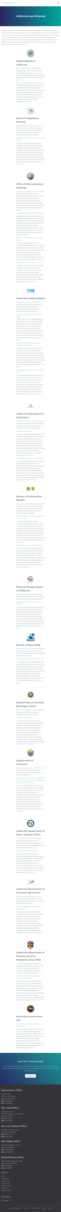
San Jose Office (9, 1107)
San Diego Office (10, 1141)
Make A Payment (6, 1190)
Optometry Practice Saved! (24, 431)
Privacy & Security (36, 1208)
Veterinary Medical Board (33, 302)
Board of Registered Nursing (34, 125)
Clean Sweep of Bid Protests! (25, 262)
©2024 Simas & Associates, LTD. (16, 1208)
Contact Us (4, 1188)
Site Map (49, 1208)
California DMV (24, 838)
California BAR (23, 504)
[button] (30, 1076)
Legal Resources (6, 1185)
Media (43, 1208)
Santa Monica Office (12, 1157)
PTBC (21, 594)
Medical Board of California (27, 68)
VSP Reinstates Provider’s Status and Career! (30, 458)
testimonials (44, 33)
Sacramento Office (11, 1090)
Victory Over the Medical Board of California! (30, 83)
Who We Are (5, 1178)
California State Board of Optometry (30, 421)
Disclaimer (27, 1208)
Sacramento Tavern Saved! (24, 718)
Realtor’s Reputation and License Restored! (29, 659)
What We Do (5, 1181)
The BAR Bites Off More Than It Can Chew (29, 545)
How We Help (5, 1183)
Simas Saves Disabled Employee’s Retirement (30, 213)
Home (3, 1176)
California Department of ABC (28, 710)
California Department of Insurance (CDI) (31, 768)
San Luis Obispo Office (14, 1126)
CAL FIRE (19, 963)
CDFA (21, 896)
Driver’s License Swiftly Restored (26, 851)
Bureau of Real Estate (32, 649)
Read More (27, 101)
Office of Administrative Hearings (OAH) (31, 191)
